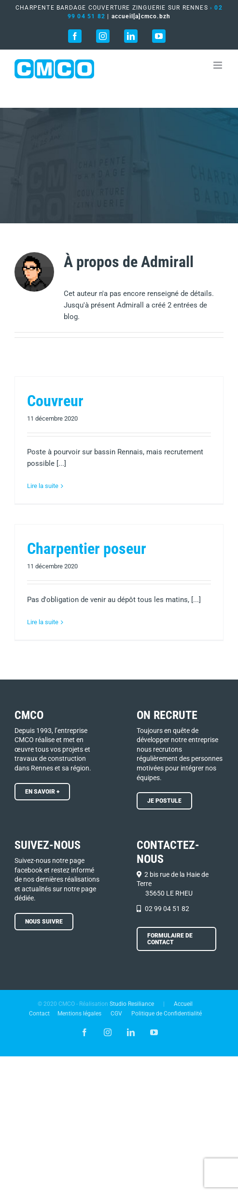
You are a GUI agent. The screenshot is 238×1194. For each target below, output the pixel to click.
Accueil (183, 1004)
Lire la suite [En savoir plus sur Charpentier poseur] (42, 622)
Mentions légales (79, 1013)
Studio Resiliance (132, 1004)
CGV (116, 1013)
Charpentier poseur (86, 548)
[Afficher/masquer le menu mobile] (218, 65)
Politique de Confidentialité (166, 1013)
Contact (39, 1013)
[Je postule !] (164, 800)
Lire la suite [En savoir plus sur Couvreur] (42, 485)
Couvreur (55, 401)
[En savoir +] (42, 791)
